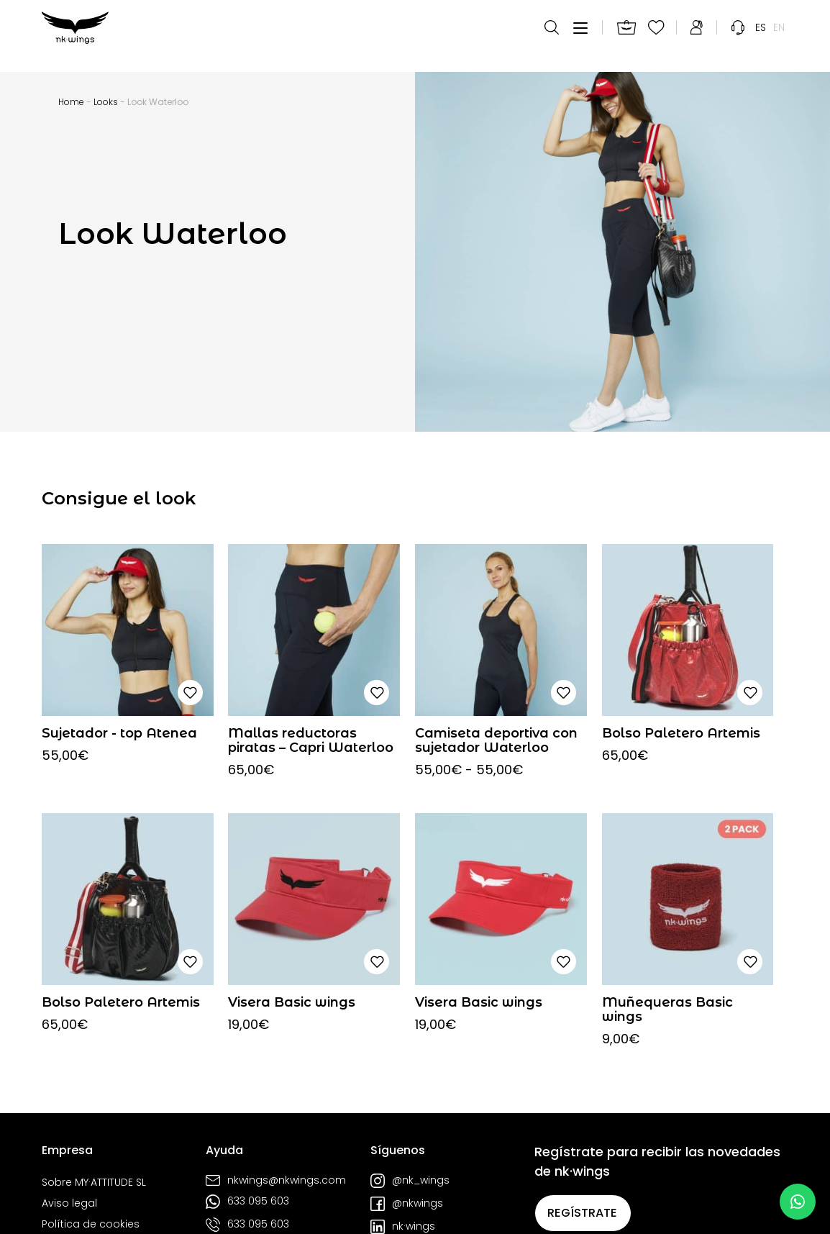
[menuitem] (761, 36)
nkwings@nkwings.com (276, 1180)
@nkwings (406, 1204)
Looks (106, 102)
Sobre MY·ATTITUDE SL (94, 1182)
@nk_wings (410, 1181)
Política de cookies (91, 1224)
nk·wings (402, 1227)
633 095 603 (247, 1201)
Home (71, 102)
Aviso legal (69, 1203)
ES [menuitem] (760, 36)
